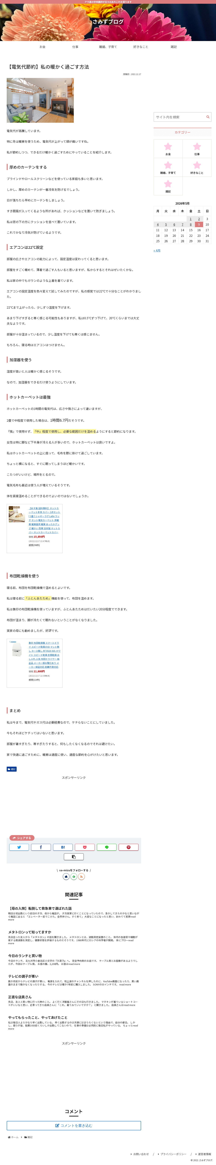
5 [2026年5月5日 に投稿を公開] (166, 224)
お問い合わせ (140, 1154)
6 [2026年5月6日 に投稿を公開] (174, 224)
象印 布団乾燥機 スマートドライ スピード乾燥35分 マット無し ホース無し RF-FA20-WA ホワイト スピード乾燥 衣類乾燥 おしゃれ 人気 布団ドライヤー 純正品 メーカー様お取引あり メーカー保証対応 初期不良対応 (44, 655)
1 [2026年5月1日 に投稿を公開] (191, 219)
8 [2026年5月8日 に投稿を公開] (191, 224)
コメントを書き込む (76, 1126)
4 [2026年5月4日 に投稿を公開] (158, 224)
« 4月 (157, 250)
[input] (183, 117)
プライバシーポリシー (172, 1154)
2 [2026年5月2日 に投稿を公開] (199, 219)
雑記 (11, 769)
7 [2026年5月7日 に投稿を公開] (182, 224)
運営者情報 (203, 1154)
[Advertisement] (74, 806)
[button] (208, 117)
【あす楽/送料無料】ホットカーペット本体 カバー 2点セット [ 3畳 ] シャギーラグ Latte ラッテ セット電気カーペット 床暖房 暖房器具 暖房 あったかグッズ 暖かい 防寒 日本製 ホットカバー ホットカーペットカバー (44, 520)
